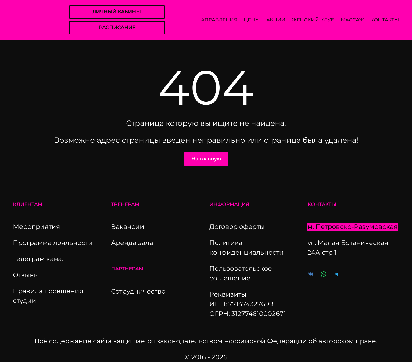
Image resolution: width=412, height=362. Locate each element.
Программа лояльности (53, 243)
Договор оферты (237, 227)
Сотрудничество (138, 291)
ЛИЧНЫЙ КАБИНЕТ (117, 12)
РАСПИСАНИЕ (117, 28)
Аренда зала (132, 243)
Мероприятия (36, 227)
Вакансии (127, 227)
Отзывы (26, 275)
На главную (206, 159)
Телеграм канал (39, 259)
